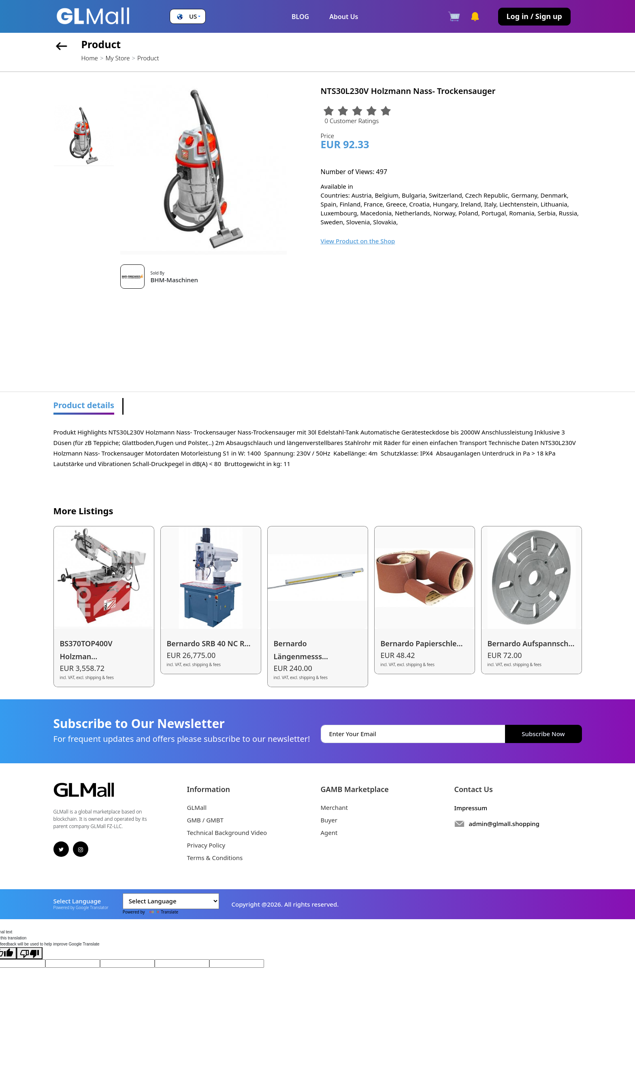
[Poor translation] (30, 953)
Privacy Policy (206, 845)
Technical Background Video (227, 832)
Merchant (334, 807)
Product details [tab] (84, 405)
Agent (329, 832)
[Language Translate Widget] (171, 901)
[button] (187, 16)
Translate (162, 912)
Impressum (471, 808)
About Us (343, 16)
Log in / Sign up (534, 16)
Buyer (329, 820)
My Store (117, 58)
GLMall (197, 807)
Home (89, 58)
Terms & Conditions (215, 858)
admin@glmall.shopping (504, 824)
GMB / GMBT (205, 820)
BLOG (300, 16)
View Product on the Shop (358, 241)
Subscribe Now (543, 734)
